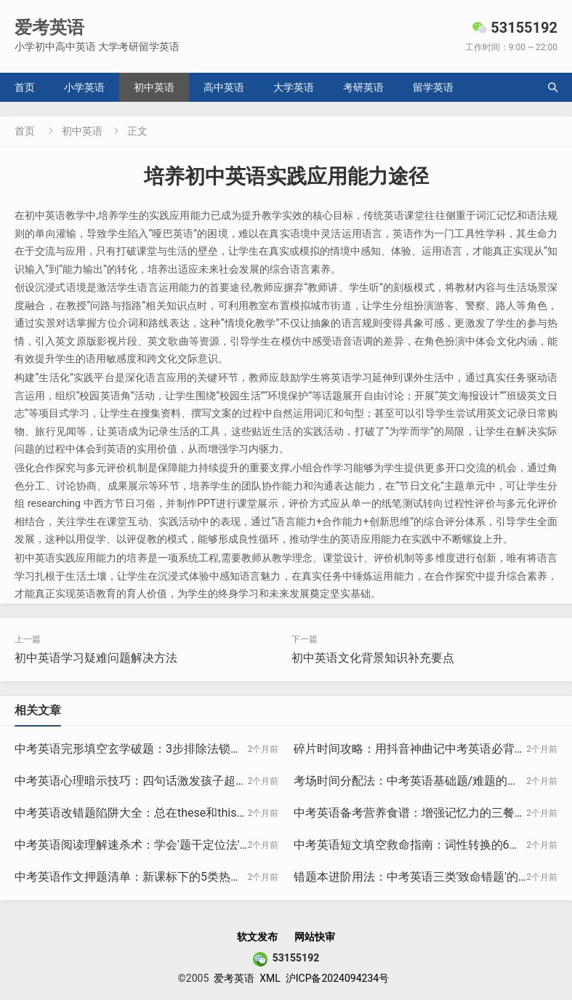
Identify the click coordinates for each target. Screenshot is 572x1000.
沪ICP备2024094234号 (337, 978)
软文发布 (257, 937)
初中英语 (154, 87)
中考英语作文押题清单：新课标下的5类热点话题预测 (152, 877)
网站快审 (314, 937)
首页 (25, 87)
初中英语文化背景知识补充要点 (372, 658)
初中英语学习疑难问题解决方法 (96, 658)
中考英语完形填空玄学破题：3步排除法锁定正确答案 (152, 749)
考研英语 (363, 87)
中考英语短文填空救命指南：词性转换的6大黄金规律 (431, 845)
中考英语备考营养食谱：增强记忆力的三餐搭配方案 (427, 813)
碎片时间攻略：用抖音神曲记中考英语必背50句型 (422, 749)
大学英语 (293, 87)
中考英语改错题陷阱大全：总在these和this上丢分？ (149, 813)
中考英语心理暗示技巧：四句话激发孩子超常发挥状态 (154, 781)
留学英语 (433, 87)
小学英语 (84, 87)
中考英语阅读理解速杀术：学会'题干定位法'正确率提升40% (167, 845)
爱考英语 (234, 978)
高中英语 (224, 87)
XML (270, 978)
